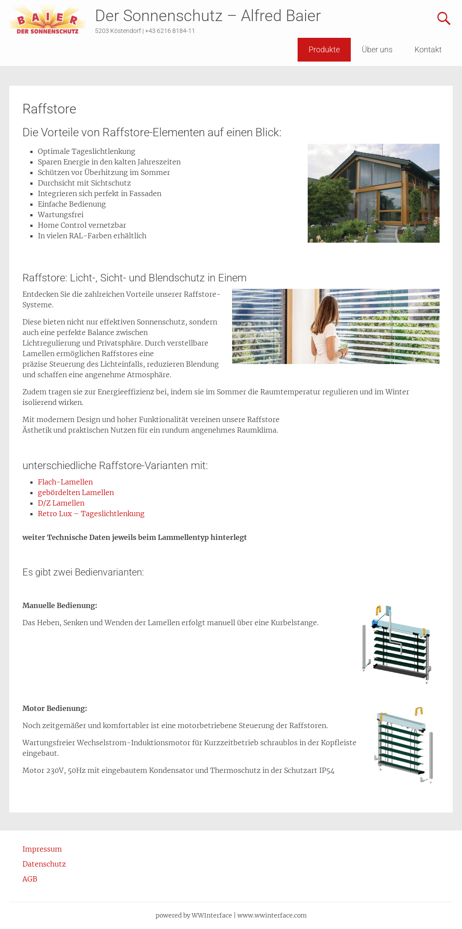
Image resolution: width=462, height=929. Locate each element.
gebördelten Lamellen (76, 492)
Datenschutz (44, 864)
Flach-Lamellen (65, 481)
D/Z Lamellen (61, 503)
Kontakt (428, 49)
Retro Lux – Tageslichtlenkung (91, 513)
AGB (29, 878)
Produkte (324, 49)
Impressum (42, 849)
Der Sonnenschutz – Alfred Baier (208, 16)
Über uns (377, 49)
